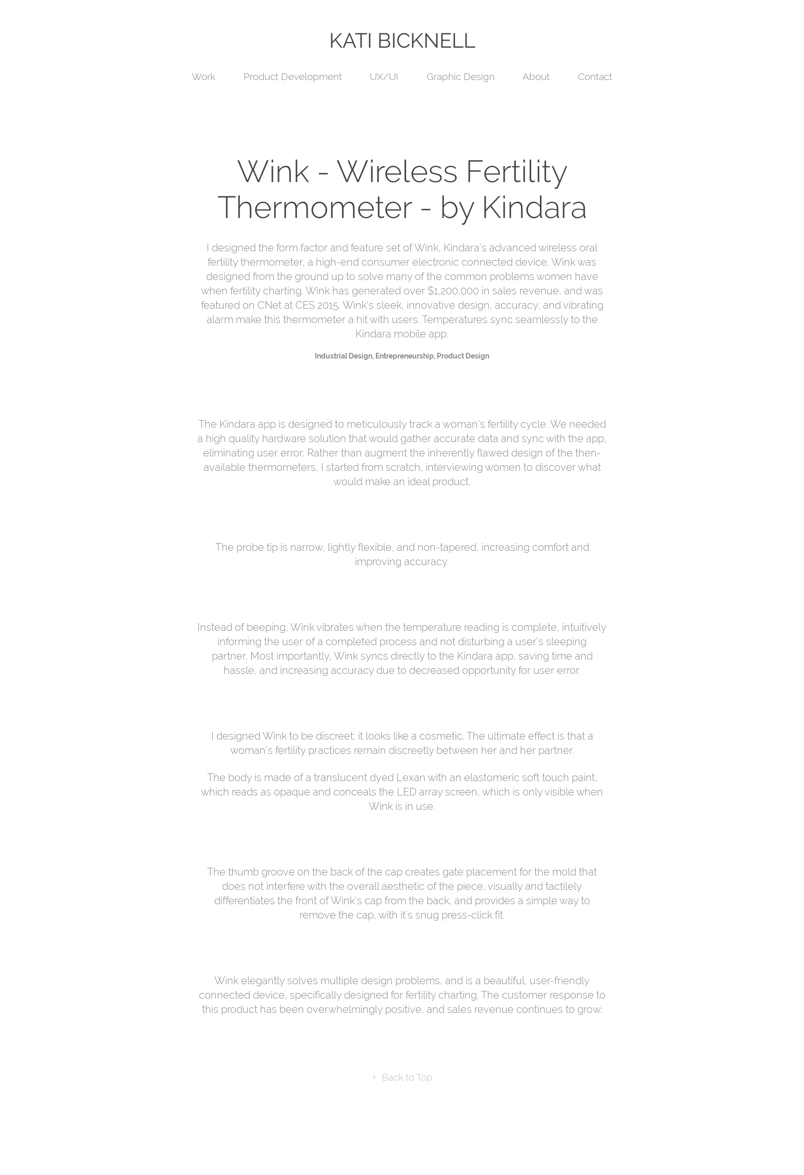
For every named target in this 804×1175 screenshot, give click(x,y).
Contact (595, 76)
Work (203, 76)
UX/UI (384, 76)
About (536, 76)
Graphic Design (461, 76)
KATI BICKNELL (402, 40)
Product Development (293, 76)
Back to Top (402, 1077)
